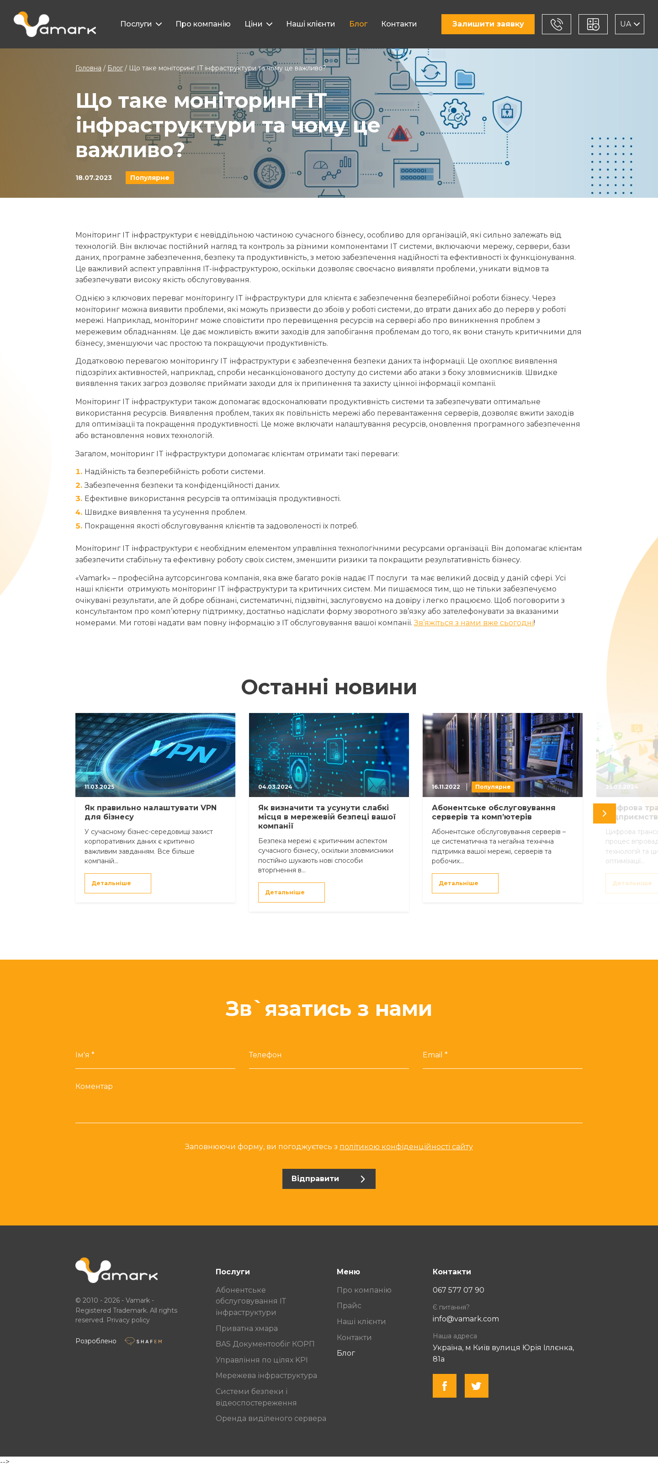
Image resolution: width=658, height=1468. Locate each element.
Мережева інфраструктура (266, 1375)
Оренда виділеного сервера (271, 1418)
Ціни (253, 24)
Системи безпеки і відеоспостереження (256, 1397)
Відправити (328, 1178)
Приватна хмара (247, 1328)
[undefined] (604, 813)
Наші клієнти (310, 24)
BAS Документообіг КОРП (265, 1344)
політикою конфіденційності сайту (406, 1146)
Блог (358, 24)
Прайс (349, 1305)
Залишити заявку (488, 24)
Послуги (136, 24)
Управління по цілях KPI (262, 1360)
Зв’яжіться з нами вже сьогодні (474, 622)
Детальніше (117, 883)
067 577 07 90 (458, 1290)
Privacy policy (128, 1320)
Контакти (399, 24)
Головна (88, 68)
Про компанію (203, 24)
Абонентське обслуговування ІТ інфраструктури (251, 1301)
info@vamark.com (466, 1319)
